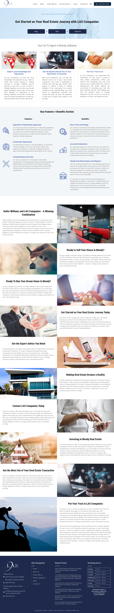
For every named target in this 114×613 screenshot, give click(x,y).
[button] (90, 4)
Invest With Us (52, 4)
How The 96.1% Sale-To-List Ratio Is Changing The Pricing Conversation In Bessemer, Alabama (68, 570)
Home (35, 4)
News (75, 4)
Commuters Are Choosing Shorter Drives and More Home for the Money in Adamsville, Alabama (68, 584)
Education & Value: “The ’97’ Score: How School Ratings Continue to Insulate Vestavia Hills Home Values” (68, 597)
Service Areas (65, 4)
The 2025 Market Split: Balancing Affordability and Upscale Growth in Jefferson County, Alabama (68, 591)
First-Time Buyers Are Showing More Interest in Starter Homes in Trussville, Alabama (68, 603)
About (42, 4)
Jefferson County (61, 14)
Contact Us (84, 4)
